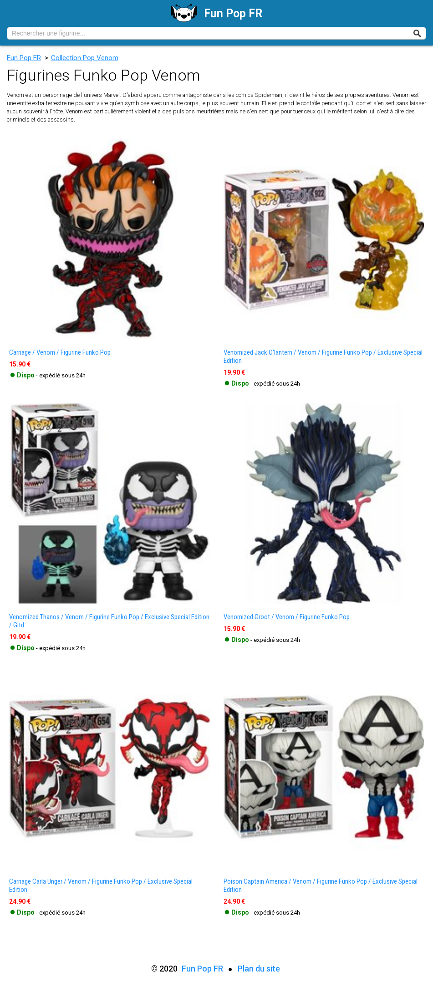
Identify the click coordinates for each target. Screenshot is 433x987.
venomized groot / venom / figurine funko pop (287, 617)
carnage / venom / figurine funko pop (60, 352)
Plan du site (259, 968)
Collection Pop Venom (84, 58)
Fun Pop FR (24, 58)
